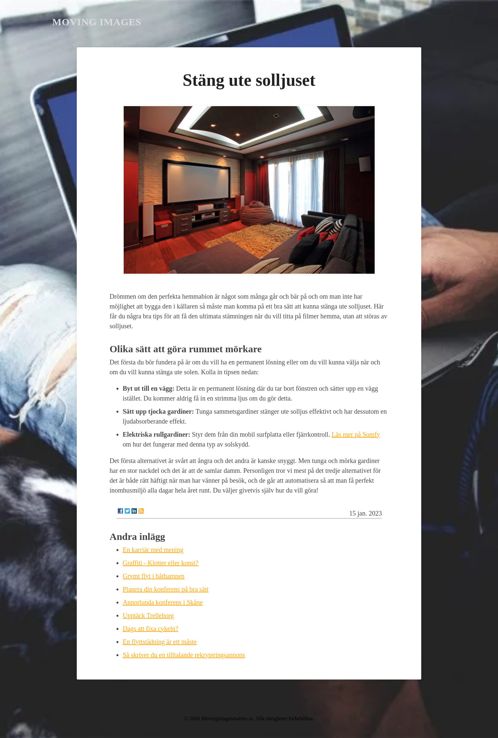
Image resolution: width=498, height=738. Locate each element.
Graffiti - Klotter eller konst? (160, 562)
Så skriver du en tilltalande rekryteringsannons (184, 654)
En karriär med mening (153, 549)
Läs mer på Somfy (356, 434)
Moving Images (96, 21)
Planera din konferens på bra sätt (166, 589)
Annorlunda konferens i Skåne (163, 602)
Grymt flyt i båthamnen (153, 576)
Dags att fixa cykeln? (150, 628)
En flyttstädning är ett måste (160, 641)
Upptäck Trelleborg (148, 615)
